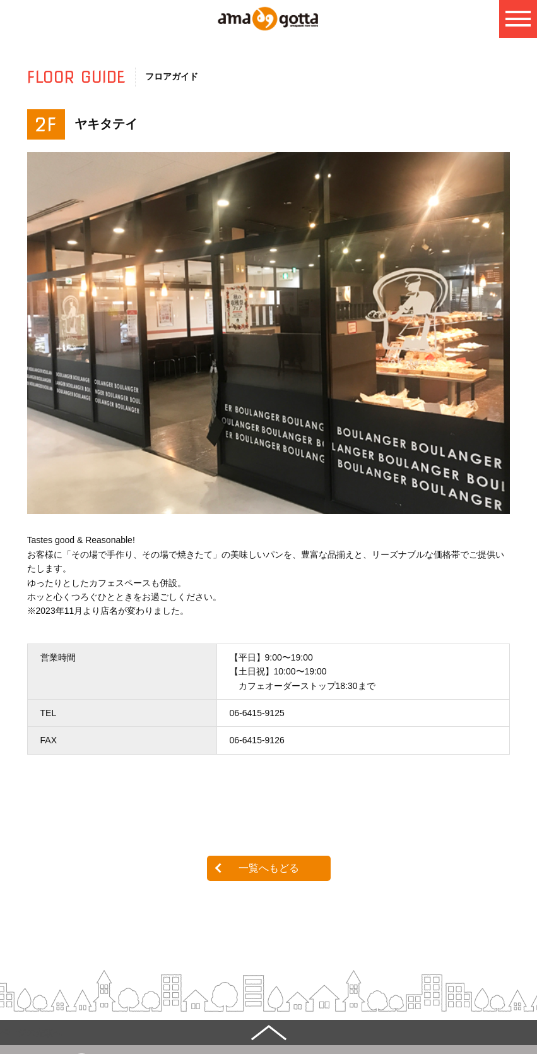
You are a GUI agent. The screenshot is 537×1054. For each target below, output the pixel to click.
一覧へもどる (269, 868)
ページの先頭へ (31, 1032)
